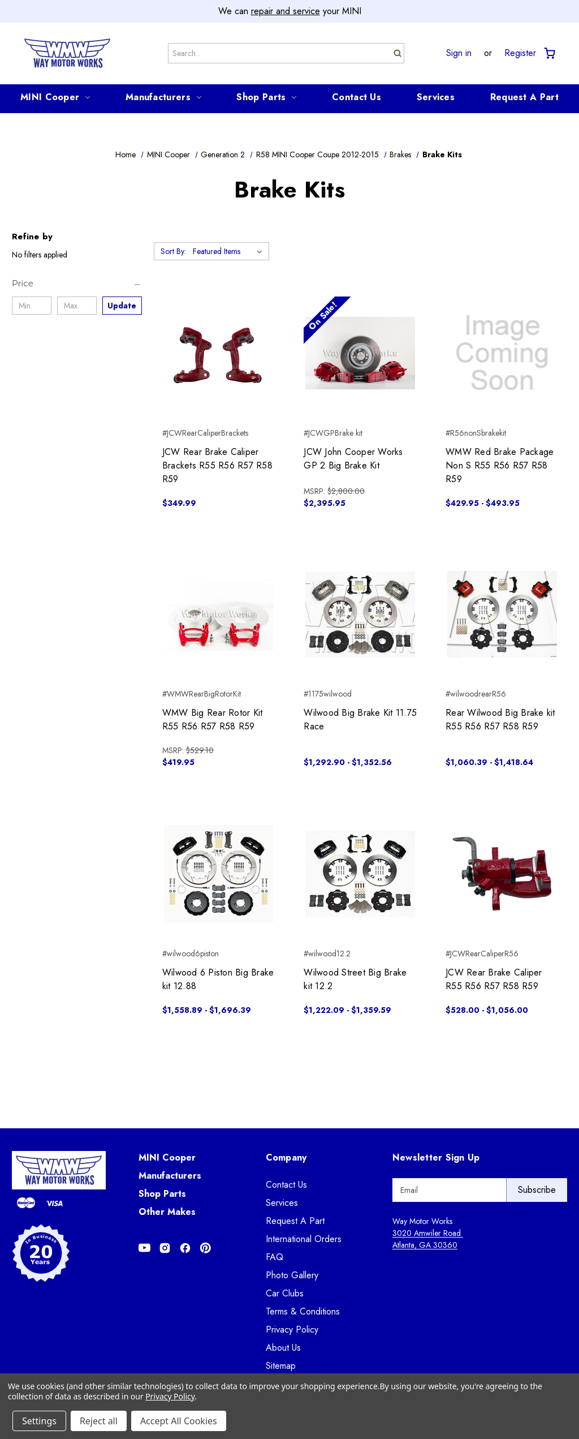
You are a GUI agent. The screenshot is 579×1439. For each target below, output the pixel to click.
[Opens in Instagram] (165, 1248)
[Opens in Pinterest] (205, 1248)
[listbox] (230, 251)
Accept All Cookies (178, 1421)
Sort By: (173, 251)
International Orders (304, 1238)
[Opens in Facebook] (185, 1248)
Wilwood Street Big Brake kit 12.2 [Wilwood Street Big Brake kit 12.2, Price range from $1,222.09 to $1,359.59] (355, 979)
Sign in (459, 53)
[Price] (77, 283)
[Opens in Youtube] (144, 1248)
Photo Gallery (292, 1275)
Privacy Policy (292, 1329)
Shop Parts (266, 97)
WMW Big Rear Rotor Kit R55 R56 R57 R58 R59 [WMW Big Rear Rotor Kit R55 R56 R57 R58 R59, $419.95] (212, 719)
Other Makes (167, 1211)
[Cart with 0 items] (548, 53)
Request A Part (524, 97)
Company (286, 1157)
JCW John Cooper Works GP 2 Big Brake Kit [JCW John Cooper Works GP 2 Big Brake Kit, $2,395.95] (353, 458)
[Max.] (77, 306)
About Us (283, 1347)
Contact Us (356, 97)
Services (436, 97)
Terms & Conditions (303, 1311)
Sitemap (281, 1365)
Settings (39, 1421)
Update (121, 305)
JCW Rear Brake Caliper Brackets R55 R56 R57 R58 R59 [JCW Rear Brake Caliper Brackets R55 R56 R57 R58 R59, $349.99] (217, 465)
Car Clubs (285, 1293)
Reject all (99, 1421)
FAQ (274, 1257)
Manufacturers (163, 97)
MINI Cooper (55, 97)
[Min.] (31, 306)
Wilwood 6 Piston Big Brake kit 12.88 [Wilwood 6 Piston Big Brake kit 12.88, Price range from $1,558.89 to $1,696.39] (218, 979)
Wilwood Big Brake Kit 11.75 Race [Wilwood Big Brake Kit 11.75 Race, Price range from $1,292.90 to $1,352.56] (360, 719)
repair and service (285, 11)
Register (520, 53)
